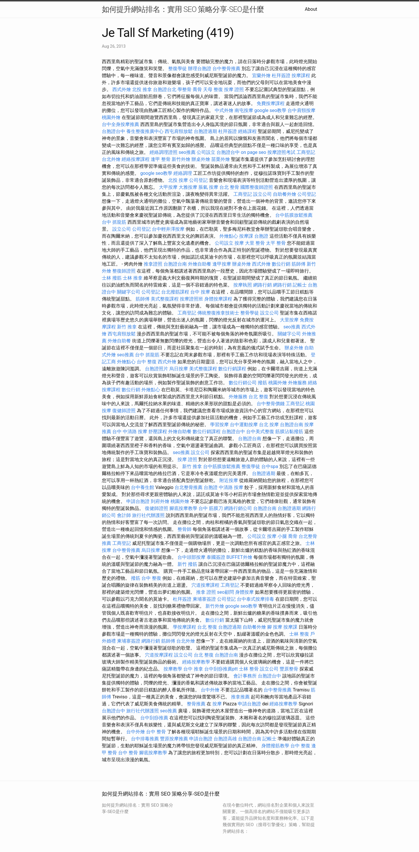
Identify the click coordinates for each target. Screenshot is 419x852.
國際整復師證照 (256, 187)
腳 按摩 (274, 627)
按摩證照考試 (281, 152)
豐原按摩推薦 (174, 738)
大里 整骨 (255, 243)
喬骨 (197, 89)
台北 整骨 (229, 187)
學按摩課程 (184, 627)
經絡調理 (182, 173)
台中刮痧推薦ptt (221, 669)
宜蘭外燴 (261, 75)
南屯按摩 (244, 110)
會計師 (124, 515)
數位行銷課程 (232, 368)
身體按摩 (244, 592)
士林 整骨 (249, 669)
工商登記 (306, 152)
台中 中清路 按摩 (129, 431)
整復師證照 (124, 271)
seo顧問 (225, 592)
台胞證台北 (164, 89)
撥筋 (262, 382)
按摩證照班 (191, 299)
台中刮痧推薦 (154, 718)
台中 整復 (147, 361)
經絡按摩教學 (196, 662)
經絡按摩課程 (136, 159)
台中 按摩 (200, 292)
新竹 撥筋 (187, 564)
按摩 (239, 243)
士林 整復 (299, 634)
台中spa (269, 466)
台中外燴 (210, 690)
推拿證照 (153, 264)
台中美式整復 (260, 431)
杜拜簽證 (281, 75)
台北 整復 (258, 396)
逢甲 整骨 (161, 159)
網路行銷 (262, 285)
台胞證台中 (113, 131)
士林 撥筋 (112, 278)
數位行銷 (281, 264)
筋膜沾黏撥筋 (289, 431)
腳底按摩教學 (183, 508)
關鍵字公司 (128, 292)
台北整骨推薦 (189, 487)
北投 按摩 (178, 180)
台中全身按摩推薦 (120, 124)
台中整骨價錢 (271, 403)
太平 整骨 (276, 243)
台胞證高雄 (225, 738)
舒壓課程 (157, 431)
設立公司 (262, 194)
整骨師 (184, 529)
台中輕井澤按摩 (168, 229)
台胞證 (261, 236)
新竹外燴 (181, 159)
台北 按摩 (269, 424)
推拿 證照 (206, 592)
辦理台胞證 (199, 68)
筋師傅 (299, 264)
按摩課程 (301, 75)
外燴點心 (228, 236)
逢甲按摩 (221, 264)
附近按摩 (228, 480)
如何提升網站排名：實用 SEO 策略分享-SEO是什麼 (183, 9)
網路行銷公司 (238, 508)
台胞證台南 (175, 264)
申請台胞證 (138, 501)
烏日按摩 (178, 368)
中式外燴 (224, 110)
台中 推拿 (193, 669)
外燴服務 (297, 382)
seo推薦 (187, 152)
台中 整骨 (156, 731)
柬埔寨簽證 (204, 599)
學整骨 (184, 89)
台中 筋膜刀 (210, 508)
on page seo (253, 152)
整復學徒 (177, 68)
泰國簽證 (216, 557)
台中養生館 (142, 487)
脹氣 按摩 (208, 187)
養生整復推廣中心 (145, 131)
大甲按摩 (168, 187)
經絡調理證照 (163, 152)
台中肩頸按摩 (301, 110)
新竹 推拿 (127, 327)
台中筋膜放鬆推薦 (294, 215)
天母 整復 (213, 89)
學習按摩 (219, 424)
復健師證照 (124, 410)
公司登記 (198, 180)
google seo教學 (270, 110)
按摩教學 (173, 669)
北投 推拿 (142, 89)
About (311, 9)
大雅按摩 (188, 187)
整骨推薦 (196, 704)
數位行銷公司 (243, 382)
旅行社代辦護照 (148, 515)
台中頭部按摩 (191, 557)
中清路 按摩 (231, 487)
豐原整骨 (289, 669)
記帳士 (300, 285)
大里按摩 (289, 320)
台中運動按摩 (244, 424)
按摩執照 (242, 285)
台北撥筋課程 (175, 292)
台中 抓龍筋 (114, 222)
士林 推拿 (133, 278)
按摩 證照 (234, 89)
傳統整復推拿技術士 (218, 313)
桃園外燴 (111, 117)
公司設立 (206, 152)
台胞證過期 (205, 131)
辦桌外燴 (200, 159)
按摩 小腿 (277, 536)
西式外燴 (121, 89)
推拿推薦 (240, 697)
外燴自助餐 (199, 264)
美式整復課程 (165, 299)
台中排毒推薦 (145, 738)
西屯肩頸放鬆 (179, 131)
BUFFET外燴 (239, 557)
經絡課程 (247, 131)
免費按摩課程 (271, 103)
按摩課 (246, 236)
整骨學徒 (249, 313)
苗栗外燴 (220, 159)
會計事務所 (245, 676)
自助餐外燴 (284, 194)
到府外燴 (160, 501)
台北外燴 (111, 159)
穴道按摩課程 (205, 585)
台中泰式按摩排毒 (255, 599)
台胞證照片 (156, 368)
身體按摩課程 (218, 299)
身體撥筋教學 (275, 745)
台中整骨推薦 (226, 68)
